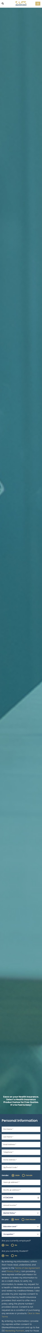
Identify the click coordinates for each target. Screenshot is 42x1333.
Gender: (5, 1175)
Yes (7, 1245)
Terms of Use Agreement (27, 1268)
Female (29, 1175)
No (16, 1245)
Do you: (5, 1219)
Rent (17, 1219)
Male (17, 1175)
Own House (30, 1219)
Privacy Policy (13, 1271)
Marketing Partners (14, 1330)
